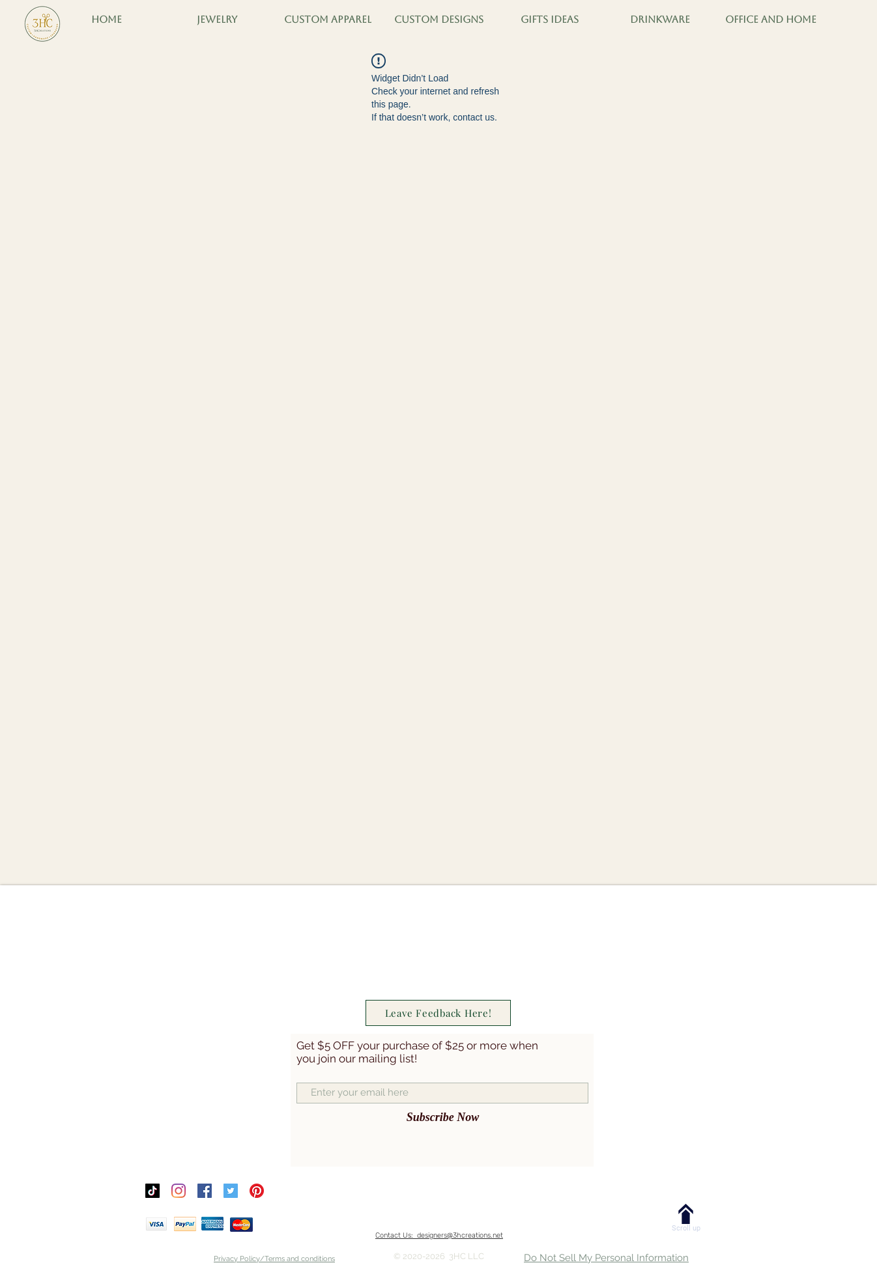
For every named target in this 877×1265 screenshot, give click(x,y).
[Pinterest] (257, 1191)
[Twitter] (230, 1191)
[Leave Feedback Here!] (438, 1013)
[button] (106, 19)
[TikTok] (152, 1191)
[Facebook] (204, 1191)
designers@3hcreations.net (460, 1235)
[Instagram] (178, 1191)
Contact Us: (396, 1235)
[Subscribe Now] (442, 1117)
